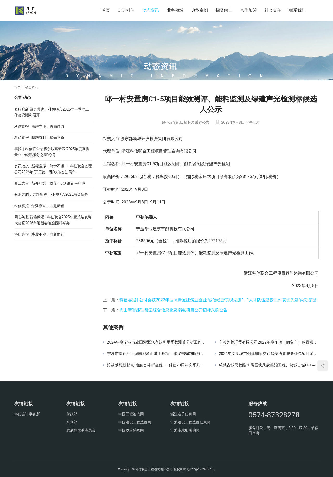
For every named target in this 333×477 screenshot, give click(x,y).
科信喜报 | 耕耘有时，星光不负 (39, 138)
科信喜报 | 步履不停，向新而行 (39, 234)
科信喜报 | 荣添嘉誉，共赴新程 (39, 206)
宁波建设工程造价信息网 (190, 422)
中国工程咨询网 (131, 414)
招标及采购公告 (196, 122)
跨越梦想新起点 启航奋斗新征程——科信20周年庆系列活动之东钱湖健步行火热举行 (157, 365)
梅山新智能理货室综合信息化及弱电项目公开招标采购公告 (173, 310)
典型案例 (199, 10)
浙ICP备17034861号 (201, 469)
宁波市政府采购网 (185, 430)
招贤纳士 (224, 10)
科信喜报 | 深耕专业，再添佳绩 (39, 126)
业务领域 (175, 10)
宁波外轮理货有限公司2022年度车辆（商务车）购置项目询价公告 (269, 342)
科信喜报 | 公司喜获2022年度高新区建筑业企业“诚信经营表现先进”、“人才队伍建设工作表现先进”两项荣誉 (218, 299)
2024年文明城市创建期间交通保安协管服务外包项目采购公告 (269, 353)
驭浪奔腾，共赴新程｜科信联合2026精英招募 (51, 194)
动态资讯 (150, 10)
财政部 (71, 414)
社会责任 (273, 10)
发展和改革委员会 (80, 430)
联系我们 (297, 10)
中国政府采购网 (131, 430)
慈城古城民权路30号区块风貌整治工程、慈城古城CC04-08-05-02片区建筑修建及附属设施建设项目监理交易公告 (269, 365)
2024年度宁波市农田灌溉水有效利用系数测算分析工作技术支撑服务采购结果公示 (157, 342)
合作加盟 (248, 10)
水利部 (71, 422)
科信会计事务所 (27, 414)
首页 (106, 10)
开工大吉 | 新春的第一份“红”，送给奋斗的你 (49, 183)
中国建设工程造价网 (134, 422)
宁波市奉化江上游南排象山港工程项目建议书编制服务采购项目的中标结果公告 (157, 353)
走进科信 (126, 10)
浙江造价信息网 (183, 414)
